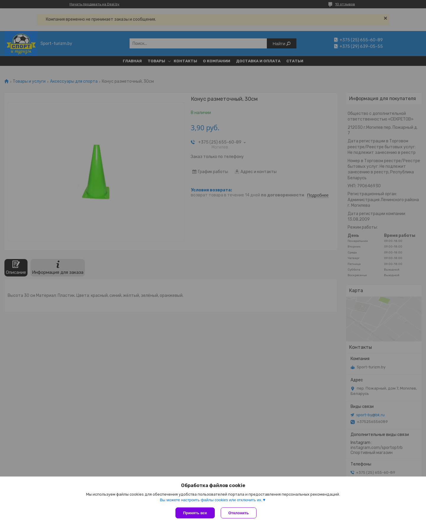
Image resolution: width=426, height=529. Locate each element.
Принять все (195, 513)
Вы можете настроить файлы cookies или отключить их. (211, 500)
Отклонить (238, 513)
